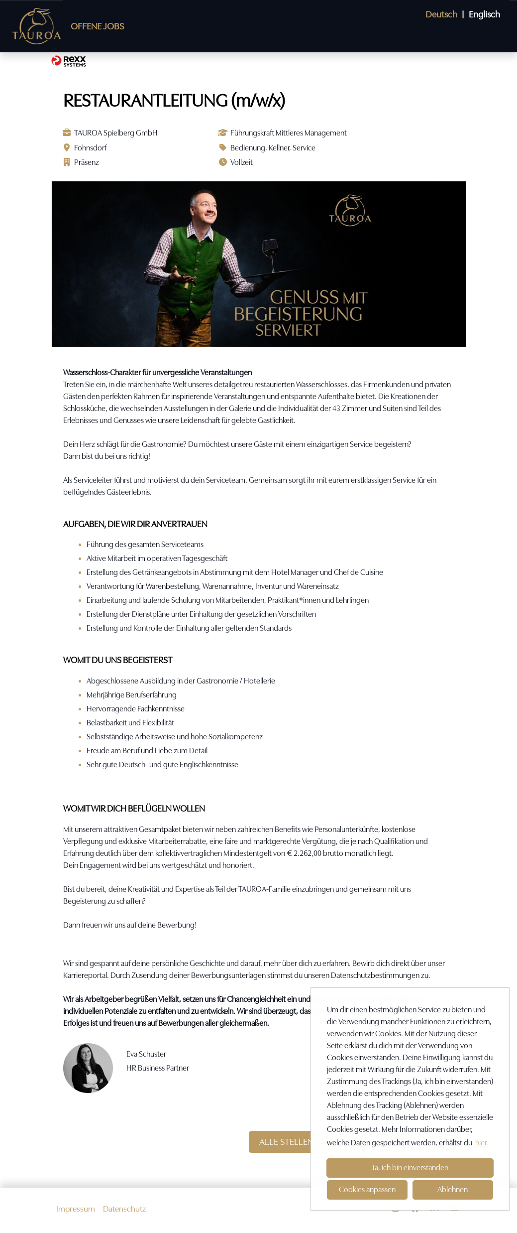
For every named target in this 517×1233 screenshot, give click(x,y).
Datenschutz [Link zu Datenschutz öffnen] (124, 1209)
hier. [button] (481, 1142)
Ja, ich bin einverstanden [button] (410, 1167)
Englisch (484, 14)
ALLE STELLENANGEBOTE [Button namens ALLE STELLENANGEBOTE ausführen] (308, 1141)
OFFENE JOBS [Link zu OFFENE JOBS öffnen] (97, 26)
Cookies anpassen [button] (367, 1189)
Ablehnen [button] (452, 1189)
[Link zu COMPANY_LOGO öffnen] (36, 26)
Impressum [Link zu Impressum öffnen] (75, 1209)
